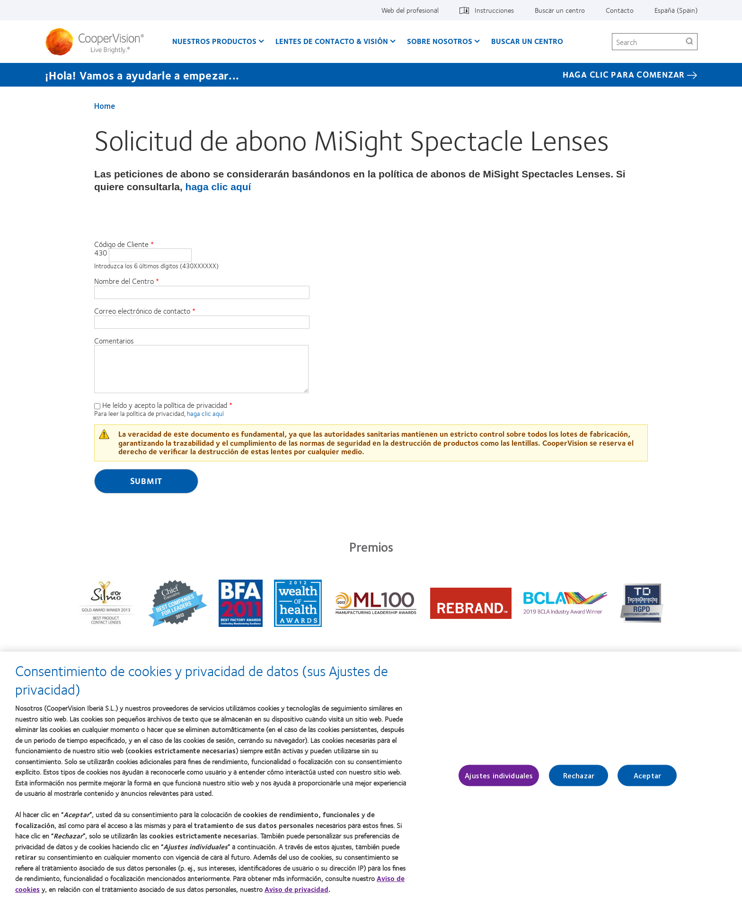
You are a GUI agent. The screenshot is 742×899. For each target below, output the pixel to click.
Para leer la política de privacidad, (140, 413)
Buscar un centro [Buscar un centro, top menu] (560, 10)
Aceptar (647, 781)
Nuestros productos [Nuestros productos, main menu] (214, 41)
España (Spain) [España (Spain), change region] (676, 10)
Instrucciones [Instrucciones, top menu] (494, 10)
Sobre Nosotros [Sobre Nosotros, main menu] (439, 41)
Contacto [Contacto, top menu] (620, 10)
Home (104, 105)
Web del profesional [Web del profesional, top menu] (410, 10)
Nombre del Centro (124, 281)
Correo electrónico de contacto (142, 311)
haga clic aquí (218, 186)
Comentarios (114, 340)
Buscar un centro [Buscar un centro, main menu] (527, 41)
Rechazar (578, 781)
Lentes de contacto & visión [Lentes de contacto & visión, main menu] (331, 41)
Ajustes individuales (499, 781)
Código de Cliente (121, 244)
